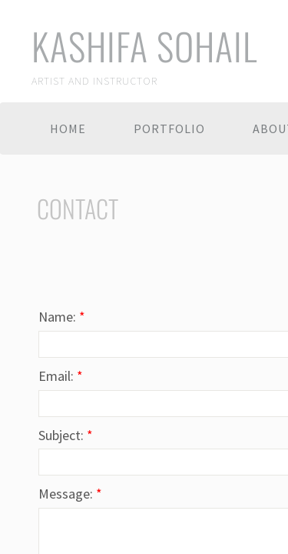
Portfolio (169, 128)
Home (68, 128)
